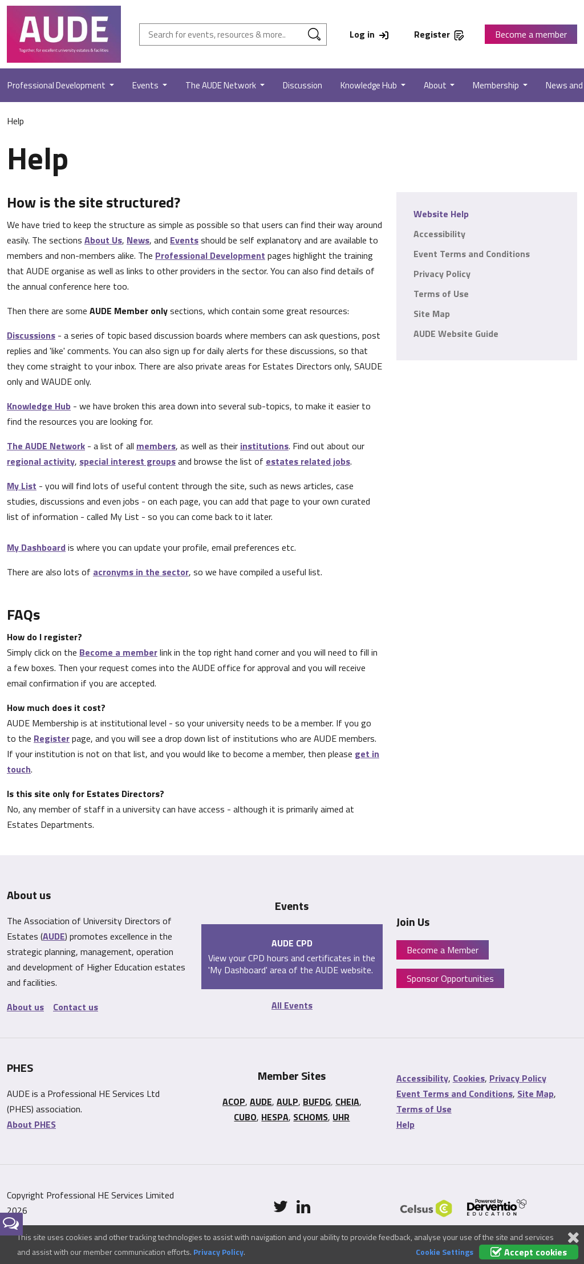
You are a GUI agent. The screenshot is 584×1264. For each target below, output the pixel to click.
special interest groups (127, 461)
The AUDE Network (221, 85)
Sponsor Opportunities (450, 978)
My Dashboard (36, 547)
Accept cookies (528, 1252)
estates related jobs (308, 461)
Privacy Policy (442, 274)
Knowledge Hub (369, 85)
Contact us (75, 1007)
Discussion (302, 85)
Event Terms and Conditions (471, 254)
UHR (341, 1117)
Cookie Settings (444, 1252)
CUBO (245, 1117)
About (436, 85)
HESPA (275, 1117)
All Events (292, 1005)
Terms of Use (441, 293)
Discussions (31, 335)
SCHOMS (310, 1117)
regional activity (41, 461)
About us (25, 1007)
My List (21, 486)
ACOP (233, 1101)
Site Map (431, 313)
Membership (497, 85)
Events (146, 85)
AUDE (54, 936)
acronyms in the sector (141, 572)
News (138, 240)
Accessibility (439, 234)
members (156, 446)
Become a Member (442, 950)
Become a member (531, 34)
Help (405, 1124)
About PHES (31, 1124)
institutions (264, 446)
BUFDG (317, 1101)
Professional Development (210, 255)
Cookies (469, 1078)
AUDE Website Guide (455, 333)
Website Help (441, 214)
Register (52, 738)
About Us (103, 240)
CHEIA (347, 1101)
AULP (287, 1101)
